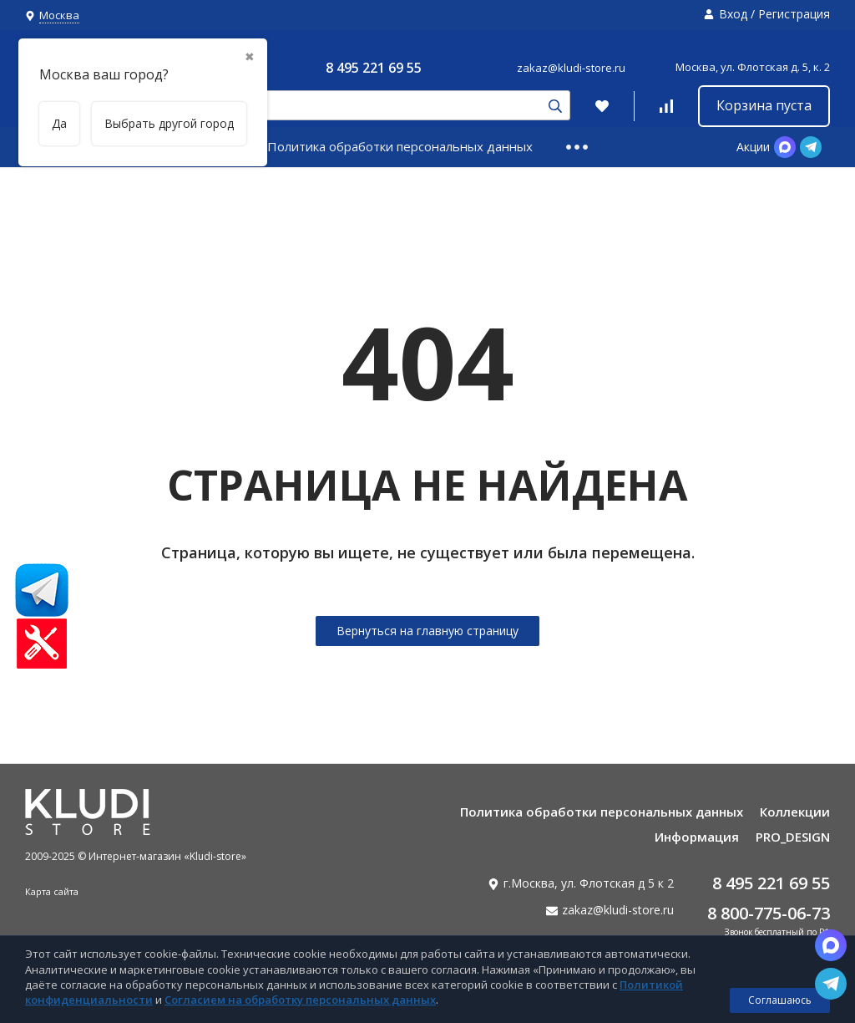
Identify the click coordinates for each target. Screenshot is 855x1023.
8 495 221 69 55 (374, 68)
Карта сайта (51, 891)
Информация (697, 836)
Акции (753, 147)
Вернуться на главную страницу (427, 631)
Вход (733, 14)
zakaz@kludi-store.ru (571, 67)
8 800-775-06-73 (768, 913)
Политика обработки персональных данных (400, 146)
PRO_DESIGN (793, 836)
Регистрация (794, 14)
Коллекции (795, 811)
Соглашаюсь (780, 1000)
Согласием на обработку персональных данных (300, 999)
